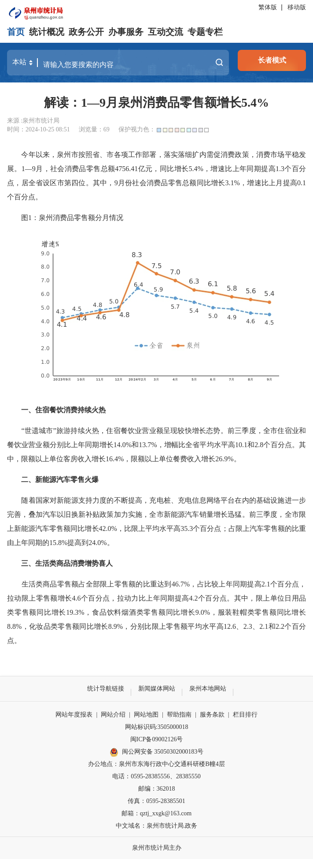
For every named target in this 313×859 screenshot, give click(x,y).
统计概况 (46, 32)
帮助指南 (179, 714)
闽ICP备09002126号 (156, 739)
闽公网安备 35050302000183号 (157, 752)
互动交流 (165, 32)
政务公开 (86, 32)
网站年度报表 (73, 714)
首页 (16, 32)
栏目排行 (245, 714)
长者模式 (272, 60)
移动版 (296, 7)
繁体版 (267, 7)
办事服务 (126, 32)
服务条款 (212, 714)
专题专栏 (205, 32)
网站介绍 (113, 714)
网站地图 (146, 714)
